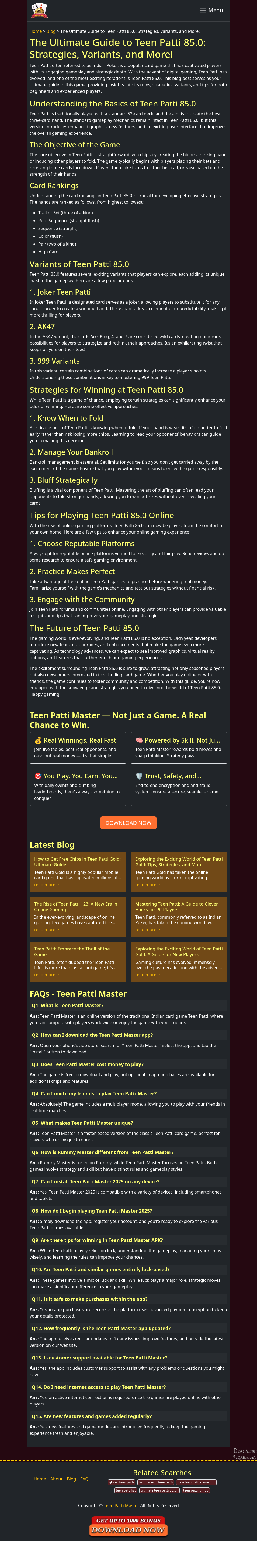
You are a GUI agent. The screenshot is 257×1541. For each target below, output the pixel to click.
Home (36, 31)
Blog (51, 31)
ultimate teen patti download (160, 1490)
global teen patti (121, 1482)
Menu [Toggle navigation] (211, 10)
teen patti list (126, 1490)
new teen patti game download (197, 1482)
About (56, 1479)
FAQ (84, 1479)
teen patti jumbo (196, 1490)
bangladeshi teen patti (156, 1482)
